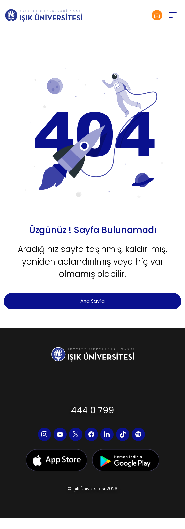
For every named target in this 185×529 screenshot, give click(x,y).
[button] (172, 15)
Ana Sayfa (92, 301)
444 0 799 (92, 410)
